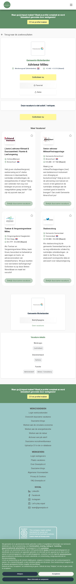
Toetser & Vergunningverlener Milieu (18, 230)
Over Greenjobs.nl (38, 464)
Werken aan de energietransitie (38, 429)
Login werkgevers (38, 456)
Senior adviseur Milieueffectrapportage (53, 150)
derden (46, 550)
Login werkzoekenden (38, 413)
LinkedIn (33, 491)
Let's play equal (36, 503)
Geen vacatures (38, 326)
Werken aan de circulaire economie (38, 425)
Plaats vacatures (38, 460)
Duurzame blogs (38, 421)
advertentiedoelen (65, 554)
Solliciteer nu (38, 77)
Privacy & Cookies (38, 476)
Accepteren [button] (56, 574)
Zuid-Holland (38, 348)
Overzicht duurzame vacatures (38, 417)
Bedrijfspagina (38, 320)
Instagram (34, 499)
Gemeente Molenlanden (38, 60)
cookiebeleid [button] (44, 548)
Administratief (29, 372)
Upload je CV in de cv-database (38, 445)
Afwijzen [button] (20, 574)
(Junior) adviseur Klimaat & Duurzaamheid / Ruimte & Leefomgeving (17, 152)
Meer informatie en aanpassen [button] (38, 579)
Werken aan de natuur (38, 433)
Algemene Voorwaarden (38, 472)
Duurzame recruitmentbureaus (38, 441)
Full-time (38, 360)
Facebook (34, 495)
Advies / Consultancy (44, 372)
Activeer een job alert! (38, 437)
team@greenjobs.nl (38, 507)
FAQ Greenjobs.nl (38, 480)
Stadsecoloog (49, 228)
